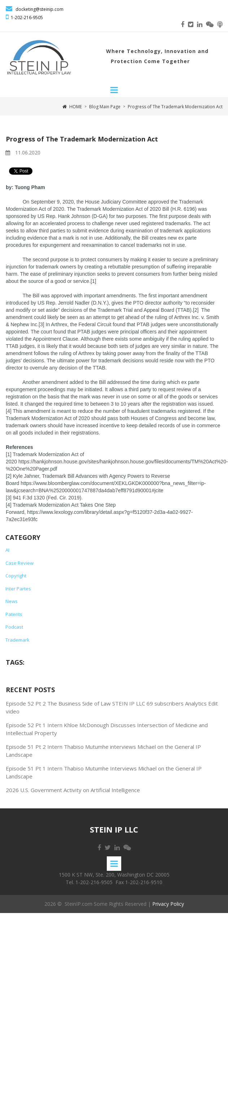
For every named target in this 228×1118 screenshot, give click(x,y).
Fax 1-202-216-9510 (138, 883)
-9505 (37, 19)
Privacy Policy (168, 905)
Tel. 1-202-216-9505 (89, 883)
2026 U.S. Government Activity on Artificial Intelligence (73, 791)
